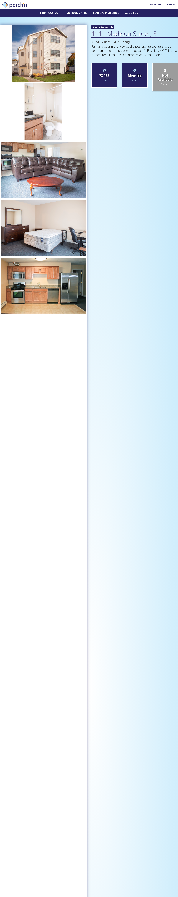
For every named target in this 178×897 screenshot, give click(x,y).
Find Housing (49, 13)
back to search (103, 27)
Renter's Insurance (106, 13)
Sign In (171, 4)
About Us (131, 13)
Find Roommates (75, 13)
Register (155, 4)
